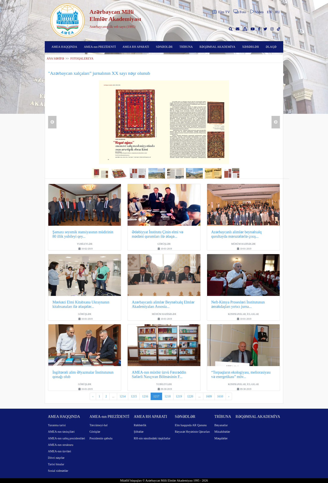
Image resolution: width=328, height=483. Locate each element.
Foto (239, 11)
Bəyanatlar (221, 425)
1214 (123, 396)
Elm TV (221, 11)
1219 (179, 396)
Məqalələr (221, 438)
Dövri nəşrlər (56, 457)
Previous (52, 122)
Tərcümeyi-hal (99, 425)
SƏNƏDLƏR (164, 46)
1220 (190, 396)
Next (276, 122)
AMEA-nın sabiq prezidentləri (66, 438)
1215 (134, 396)
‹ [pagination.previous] (93, 396)
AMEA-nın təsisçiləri (61, 431)
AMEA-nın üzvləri (59, 451)
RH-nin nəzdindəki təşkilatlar (152, 438)
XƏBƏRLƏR (250, 46)
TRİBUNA (186, 46)
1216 (145, 396)
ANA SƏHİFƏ (55, 58)
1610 (220, 396)
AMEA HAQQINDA (64, 46)
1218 (168, 396)
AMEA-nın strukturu (60, 444)
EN (269, 12)
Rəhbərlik (140, 425)
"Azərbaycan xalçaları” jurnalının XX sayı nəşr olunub (99, 73)
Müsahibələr (222, 431)
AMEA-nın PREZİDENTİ (100, 46)
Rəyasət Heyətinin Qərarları (192, 431)
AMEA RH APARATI (135, 46)
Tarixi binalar (56, 464)
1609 (209, 396)
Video (257, 11)
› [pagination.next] (228, 396)
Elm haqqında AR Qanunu (191, 425)
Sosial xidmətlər (58, 470)
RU (277, 12)
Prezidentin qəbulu (101, 438)
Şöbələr (139, 431)
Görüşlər (95, 431)
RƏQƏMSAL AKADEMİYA (217, 46)
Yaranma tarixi (57, 425)
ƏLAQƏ (271, 46)
